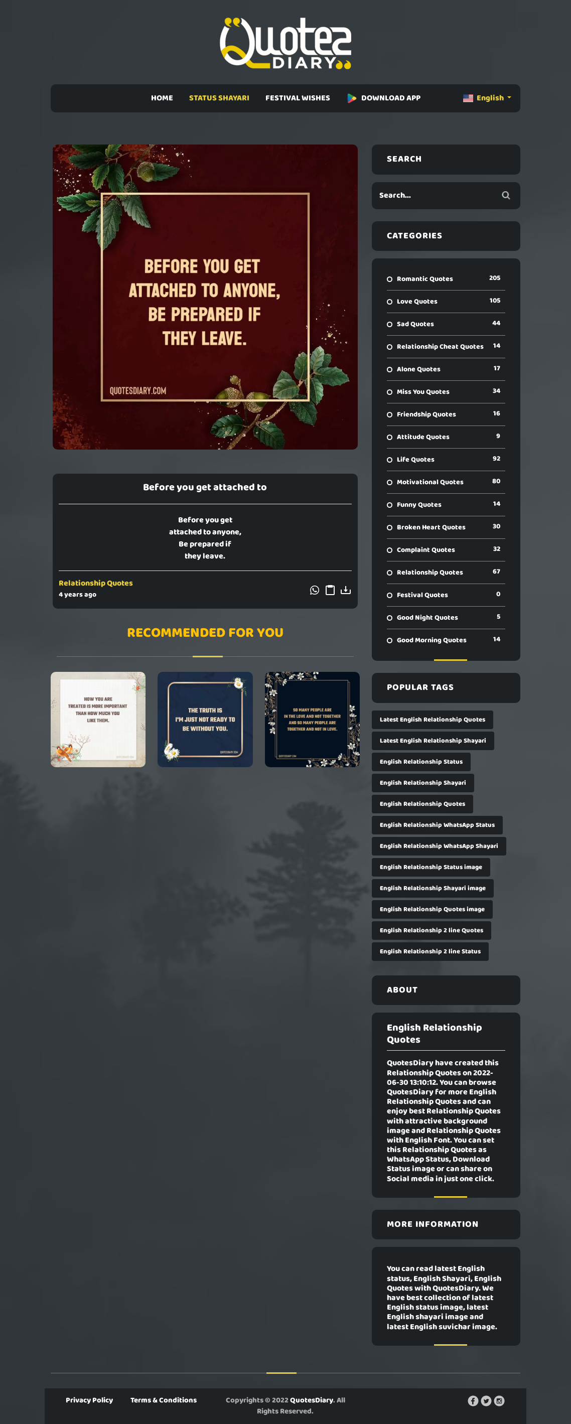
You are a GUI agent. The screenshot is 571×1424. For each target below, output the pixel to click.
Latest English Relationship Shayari (433, 741)
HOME (162, 98)
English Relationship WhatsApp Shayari (439, 846)
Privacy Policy (89, 1400)
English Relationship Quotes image (432, 909)
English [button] (484, 98)
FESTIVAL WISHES (297, 98)
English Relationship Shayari (423, 783)
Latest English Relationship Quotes (432, 720)
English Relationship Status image (431, 867)
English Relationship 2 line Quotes (431, 930)
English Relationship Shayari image (433, 888)
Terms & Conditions (163, 1400)
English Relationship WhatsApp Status (437, 825)
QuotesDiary (311, 1400)
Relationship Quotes (96, 583)
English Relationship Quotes (422, 804)
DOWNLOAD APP (383, 98)
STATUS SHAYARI (219, 98)
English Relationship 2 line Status (430, 951)
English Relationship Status (421, 762)
